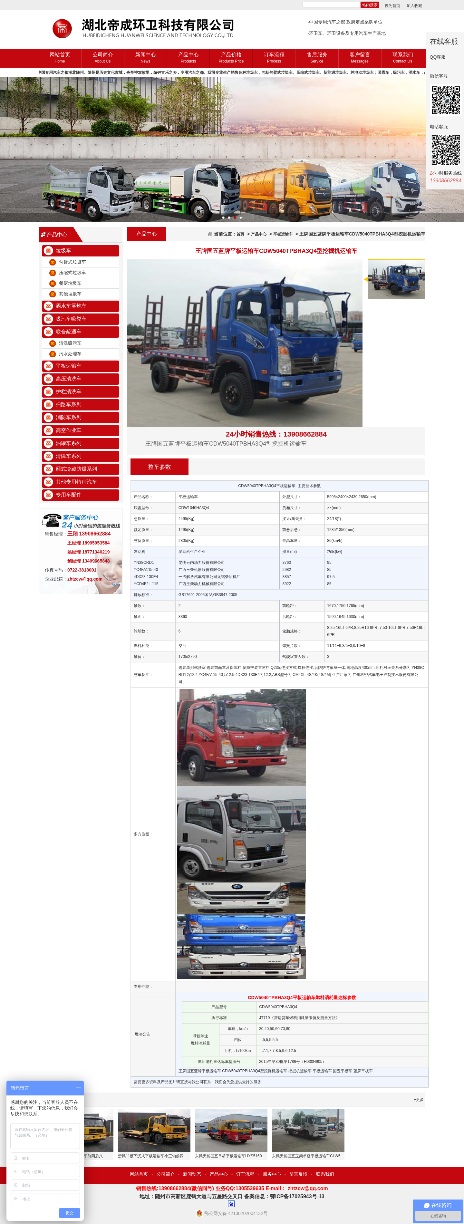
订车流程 (274, 58)
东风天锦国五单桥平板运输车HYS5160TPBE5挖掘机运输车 (246, 1156)
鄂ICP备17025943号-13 (297, 1196)
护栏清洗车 (69, 391)
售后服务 (317, 58)
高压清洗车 (69, 378)
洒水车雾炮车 (71, 306)
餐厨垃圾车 (70, 283)
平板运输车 (69, 366)
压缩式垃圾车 (72, 272)
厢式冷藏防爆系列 (76, 469)
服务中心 (272, 1174)
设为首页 (392, 6)
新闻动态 (192, 1174)
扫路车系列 (69, 404)
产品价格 (231, 58)
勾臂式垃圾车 (72, 262)
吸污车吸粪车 (71, 319)
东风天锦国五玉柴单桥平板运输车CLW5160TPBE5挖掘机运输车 (327, 1156)
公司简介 (103, 58)
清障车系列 (69, 456)
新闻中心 (145, 58)
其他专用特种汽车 (76, 482)
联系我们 (403, 58)
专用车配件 (69, 494)
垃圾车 (63, 250)
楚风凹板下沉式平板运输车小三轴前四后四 (154, 1156)
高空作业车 (69, 430)
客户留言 (360, 58)
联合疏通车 (69, 331)
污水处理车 (70, 353)
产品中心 (188, 58)
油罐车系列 (69, 443)
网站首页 (60, 58)
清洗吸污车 (70, 343)
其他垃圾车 (70, 293)
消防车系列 (69, 417)
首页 (240, 234)
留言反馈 (298, 1174)
